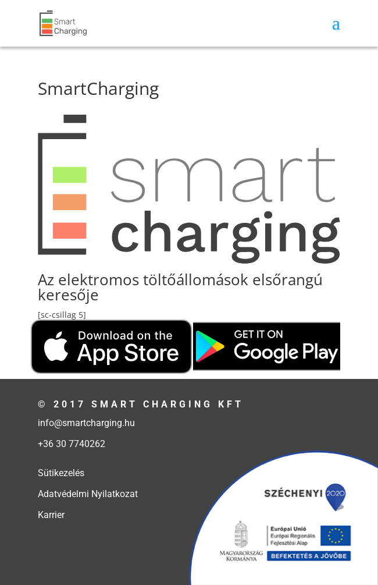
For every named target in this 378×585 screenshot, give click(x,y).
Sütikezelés (61, 472)
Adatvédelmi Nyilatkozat (88, 493)
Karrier (51, 514)
